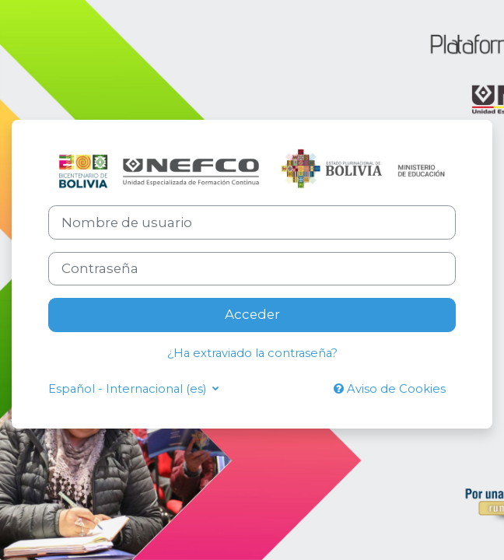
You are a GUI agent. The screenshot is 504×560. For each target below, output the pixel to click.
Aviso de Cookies (390, 389)
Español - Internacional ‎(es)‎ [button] (128, 389)
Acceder (252, 314)
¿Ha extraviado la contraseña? (252, 353)
